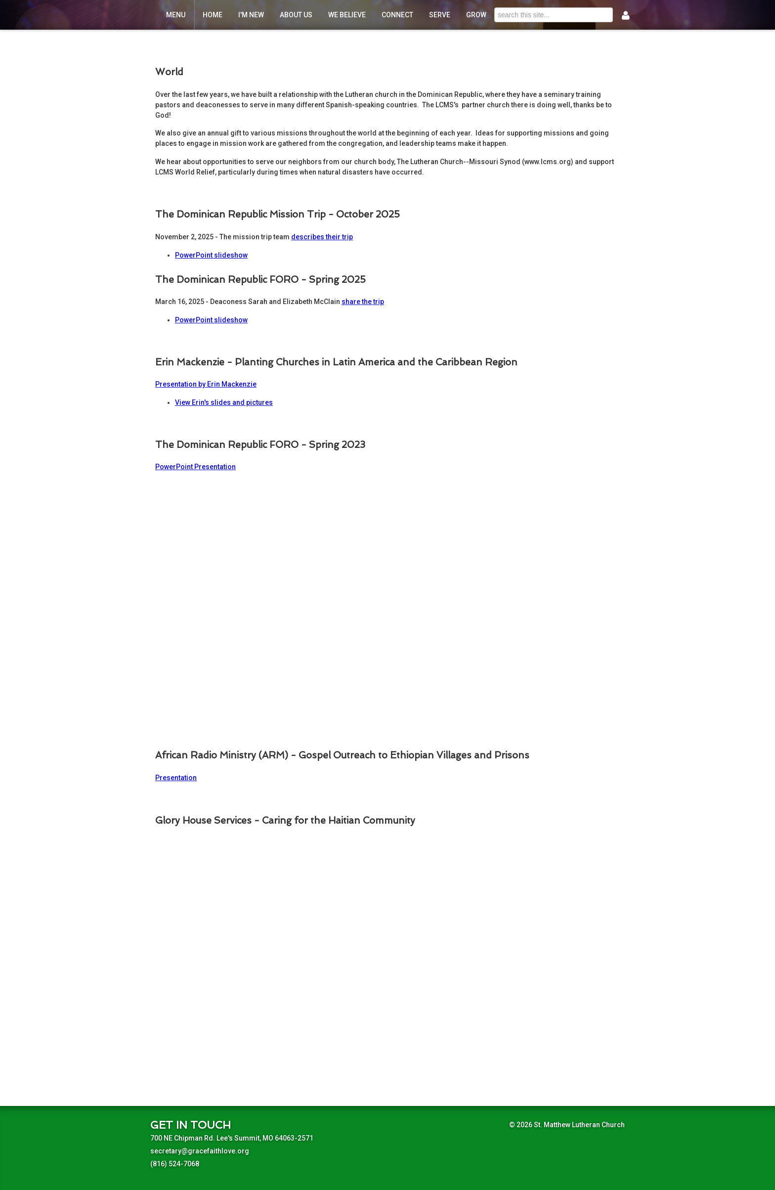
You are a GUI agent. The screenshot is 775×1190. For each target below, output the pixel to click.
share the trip (363, 302)
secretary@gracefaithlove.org (199, 1151)
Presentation (176, 778)
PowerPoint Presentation (195, 467)
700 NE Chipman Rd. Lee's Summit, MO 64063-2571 (231, 1138)
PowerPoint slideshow (211, 255)
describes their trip (322, 237)
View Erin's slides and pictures (224, 402)
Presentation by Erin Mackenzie (206, 384)
